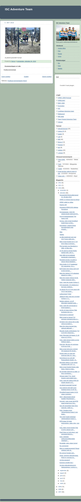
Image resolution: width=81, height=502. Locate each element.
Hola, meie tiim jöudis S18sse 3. (69, 282)
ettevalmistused (63, 128)
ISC (59, 108)
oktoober (63, 193)
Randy (60, 54)
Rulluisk (60, 145)
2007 (60, 492)
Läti (59, 137)
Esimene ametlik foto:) (66, 462)
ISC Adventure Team (18, 9)
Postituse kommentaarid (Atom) (17, 81)
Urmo (59, 56)
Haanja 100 (63, 205)
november (63, 190)
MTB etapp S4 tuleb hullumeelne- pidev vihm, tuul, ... (70, 423)
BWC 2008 (61, 103)
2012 (60, 183)
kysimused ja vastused (67, 315)
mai (61, 481)
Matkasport (61, 114)
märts (62, 483)
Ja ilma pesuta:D (65, 460)
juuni (61, 478)
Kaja (59, 66)
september (63, 470)
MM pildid (61, 116)
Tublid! (60, 169)
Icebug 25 (61, 131)
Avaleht (26, 76)
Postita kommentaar (10, 70)
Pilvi (59, 51)
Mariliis (60, 68)
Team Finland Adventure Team (67, 119)
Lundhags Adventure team (66, 111)
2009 (60, 486)
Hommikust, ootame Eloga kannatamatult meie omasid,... (68, 227)
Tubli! (59, 164)
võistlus (60, 150)
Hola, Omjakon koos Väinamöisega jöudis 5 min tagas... (69, 412)
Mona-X (60, 142)
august (62, 473)
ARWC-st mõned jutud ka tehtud (69, 199)
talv (59, 147)
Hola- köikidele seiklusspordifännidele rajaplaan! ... (67, 438)
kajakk (60, 134)
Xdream (60, 122)
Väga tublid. (61, 159)
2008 (60, 489)
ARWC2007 (61, 100)
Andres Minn (62, 48)
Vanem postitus (47, 76)
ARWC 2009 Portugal (64, 98)
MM (59, 139)
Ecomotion (61, 106)
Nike (61, 232)
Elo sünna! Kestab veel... (67, 453)
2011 (60, 185)
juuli (61, 475)
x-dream (60, 153)
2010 (60, 188)
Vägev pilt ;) (61, 176)
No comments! (64, 446)
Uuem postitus (5, 76)
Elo (59, 63)
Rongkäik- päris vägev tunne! (68, 443)
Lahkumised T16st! (65, 294)
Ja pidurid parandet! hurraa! (68, 385)
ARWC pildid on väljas (66, 202)
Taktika (62, 234)
